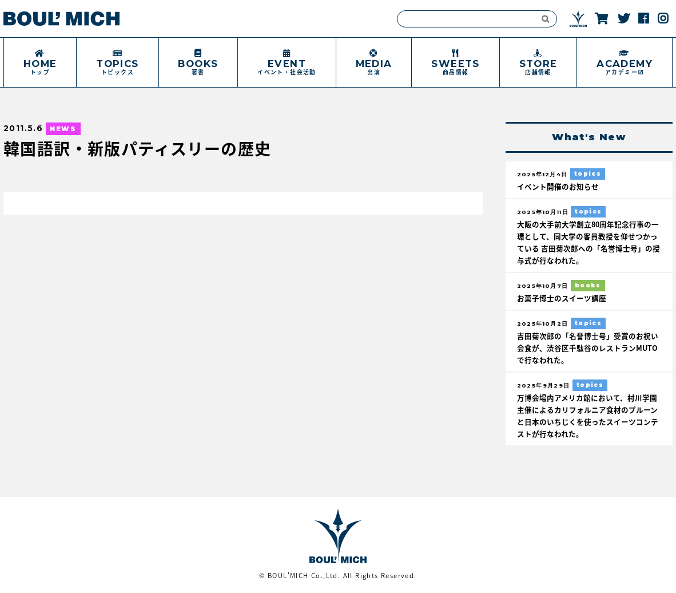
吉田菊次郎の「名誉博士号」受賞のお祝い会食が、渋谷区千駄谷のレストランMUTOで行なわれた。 (587, 347)
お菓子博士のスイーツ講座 (561, 297)
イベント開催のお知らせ (558, 186)
